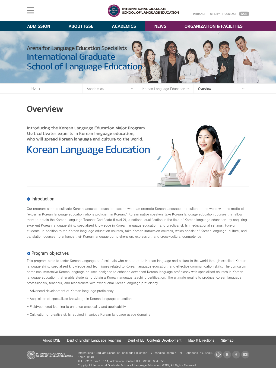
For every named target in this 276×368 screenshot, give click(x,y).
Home (36, 88)
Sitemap (227, 340)
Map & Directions (201, 340)
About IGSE (51, 340)
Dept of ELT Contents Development (154, 340)
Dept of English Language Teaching (94, 340)
